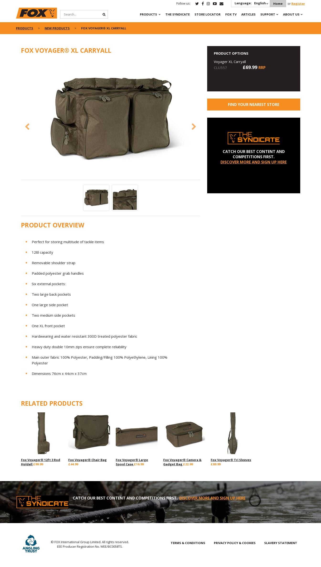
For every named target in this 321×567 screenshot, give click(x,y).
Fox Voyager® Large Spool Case (132, 462)
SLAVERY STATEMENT (280, 543)
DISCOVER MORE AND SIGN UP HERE (254, 162)
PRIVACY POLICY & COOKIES (235, 543)
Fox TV (231, 14)
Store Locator (208, 14)
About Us (291, 14)
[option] (110, 119)
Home (278, 3)
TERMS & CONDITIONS (188, 543)
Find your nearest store (253, 104)
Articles (248, 14)
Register (298, 3)
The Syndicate (177, 14)
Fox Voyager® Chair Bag (87, 460)
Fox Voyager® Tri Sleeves (231, 460)
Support (267, 14)
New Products (57, 28)
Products (148, 14)
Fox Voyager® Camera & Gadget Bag (182, 462)
